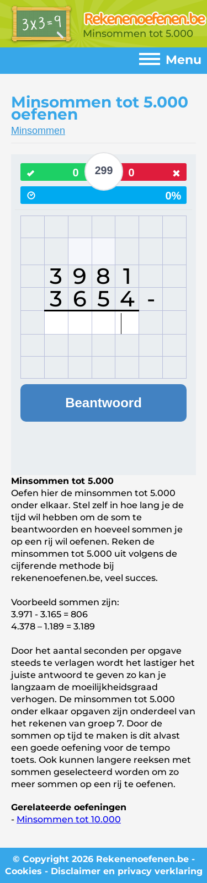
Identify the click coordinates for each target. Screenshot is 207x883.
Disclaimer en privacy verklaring (127, 871)
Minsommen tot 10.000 (69, 819)
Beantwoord (103, 402)
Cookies (23, 871)
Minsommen (38, 130)
